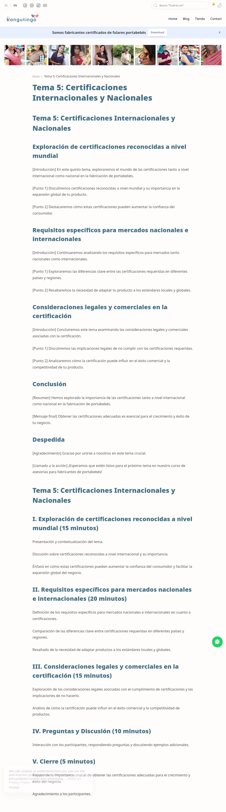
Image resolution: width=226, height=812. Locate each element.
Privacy (131, 802)
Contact (147, 802)
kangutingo (23, 802)
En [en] (15, 5)
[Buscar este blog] (180, 5)
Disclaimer (113, 802)
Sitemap (95, 802)
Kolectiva (54, 802)
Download (157, 32)
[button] (25, 5)
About (162, 802)
